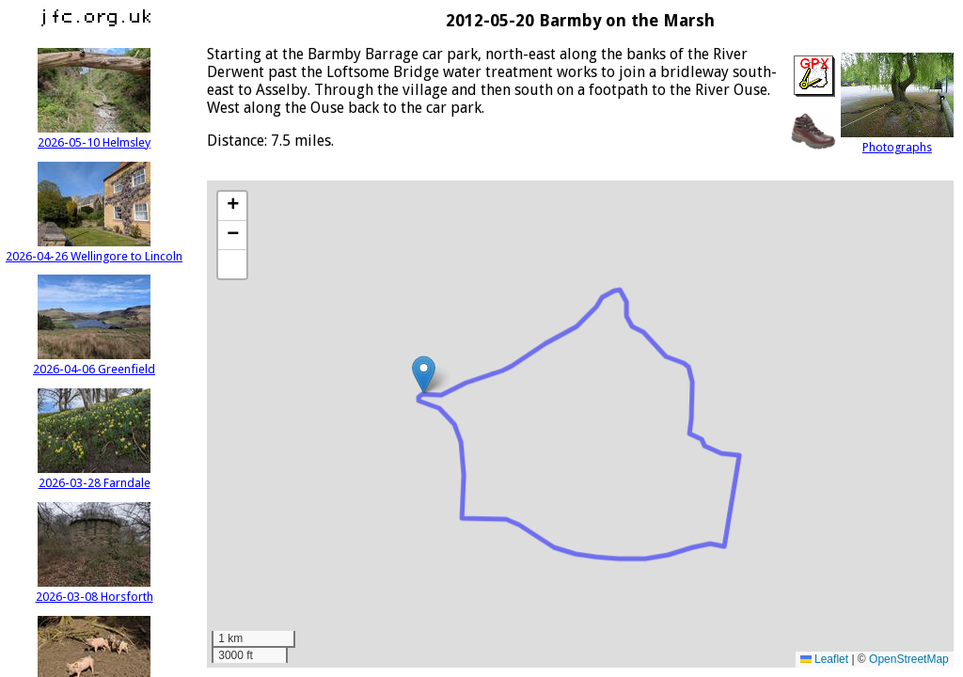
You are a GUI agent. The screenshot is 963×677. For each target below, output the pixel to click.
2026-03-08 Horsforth (94, 589)
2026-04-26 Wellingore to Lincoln (94, 249)
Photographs (897, 140)
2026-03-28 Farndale (94, 476)
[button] (423, 374)
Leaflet (824, 659)
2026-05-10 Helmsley (94, 135)
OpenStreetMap (909, 659)
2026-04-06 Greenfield (94, 362)
